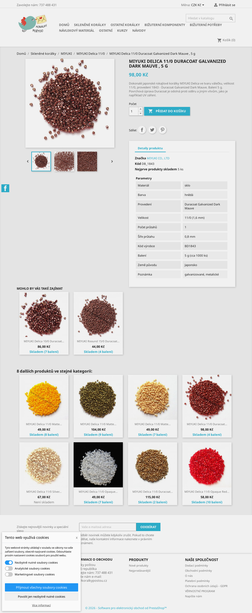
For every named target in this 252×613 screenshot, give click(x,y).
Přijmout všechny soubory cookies (41, 587)
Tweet (152, 130)
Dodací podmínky (196, 565)
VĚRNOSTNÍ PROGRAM (200, 591)
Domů (64, 25)
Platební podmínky (197, 581)
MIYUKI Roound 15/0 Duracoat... (98, 341)
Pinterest (162, 130)
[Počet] (133, 111)
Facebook (5, 188)
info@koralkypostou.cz (90, 580)
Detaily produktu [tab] (150, 148)
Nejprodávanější (140, 570)
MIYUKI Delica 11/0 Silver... (44, 491)
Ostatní (105, 30)
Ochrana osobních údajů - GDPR (206, 586)
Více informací (41, 605)
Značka (140, 158)
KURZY (122, 30)
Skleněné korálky (90, 25)
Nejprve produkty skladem (156, 169)
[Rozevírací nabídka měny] (198, 5)
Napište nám (193, 596)
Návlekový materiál (76, 30)
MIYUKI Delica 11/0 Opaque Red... (206, 491)
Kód (138, 164)
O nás (189, 576)
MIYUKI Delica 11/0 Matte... (44, 424)
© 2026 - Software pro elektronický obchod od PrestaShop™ (126, 608)
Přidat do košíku (167, 111)
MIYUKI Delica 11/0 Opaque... (98, 491)
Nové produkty (138, 565)
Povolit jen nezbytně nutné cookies (41, 596)
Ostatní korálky (125, 25)
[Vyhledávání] (210, 18)
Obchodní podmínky (198, 570)
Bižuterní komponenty (165, 25)
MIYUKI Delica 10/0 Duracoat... (44, 341)
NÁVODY (139, 30)
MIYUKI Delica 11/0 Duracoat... (207, 424)
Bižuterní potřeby (206, 25)
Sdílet (142, 130)
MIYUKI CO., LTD (158, 158)
